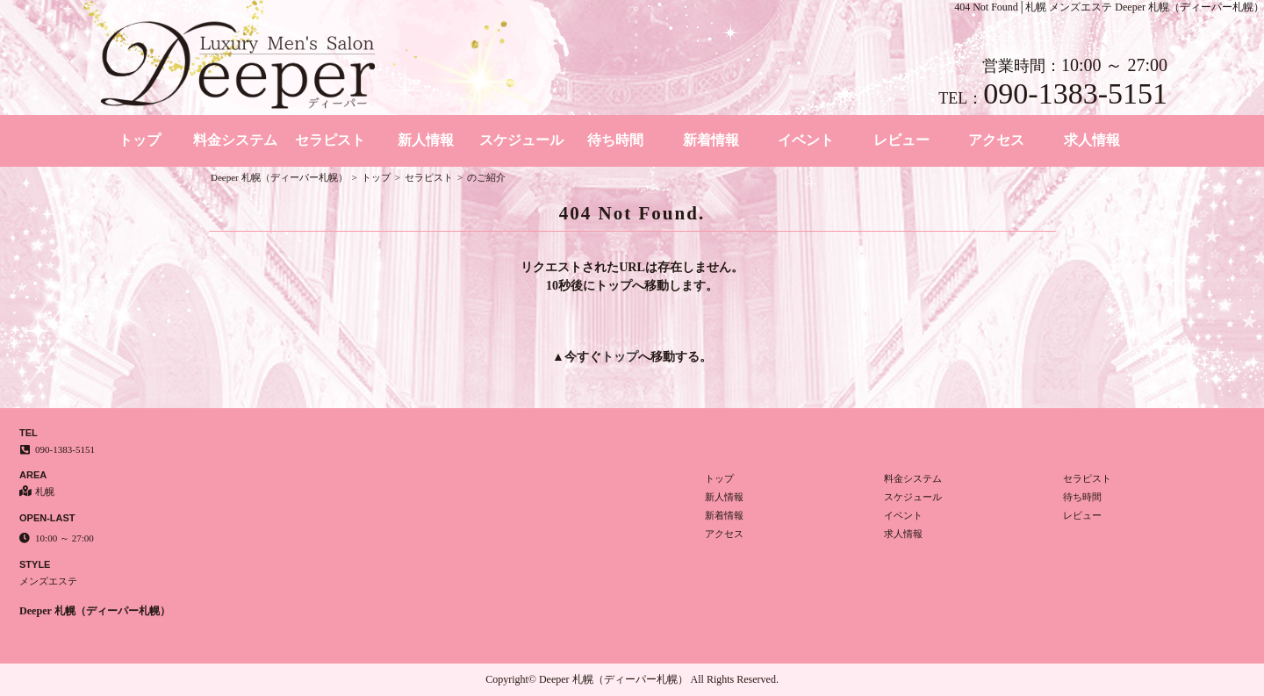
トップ (139, 140)
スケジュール (521, 140)
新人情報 (426, 140)
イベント (806, 140)
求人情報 (1092, 140)
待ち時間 (615, 140)
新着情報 (711, 140)
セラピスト (330, 140)
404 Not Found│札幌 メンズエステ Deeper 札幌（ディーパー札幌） (1109, 7)
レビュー (901, 140)
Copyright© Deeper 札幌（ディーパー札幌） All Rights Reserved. (632, 679)
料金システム (235, 140)
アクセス (996, 140)
